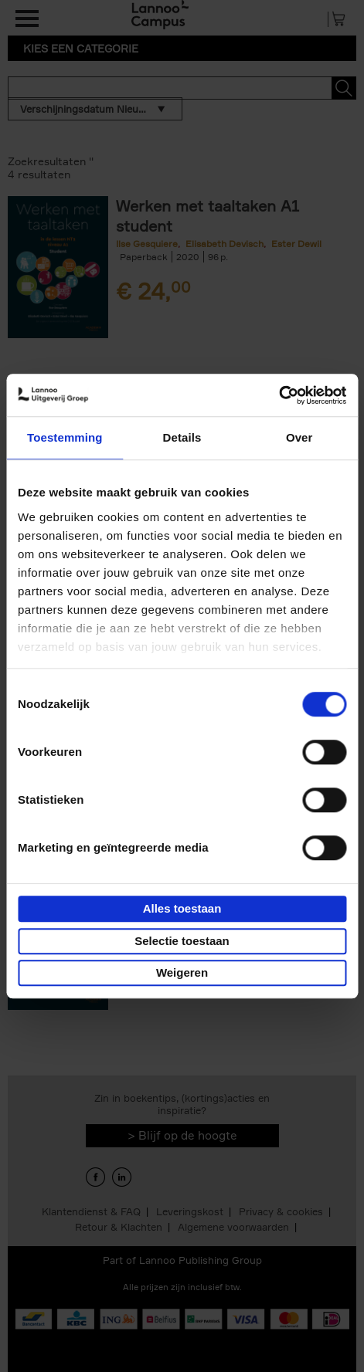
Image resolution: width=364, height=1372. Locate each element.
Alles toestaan (182, 908)
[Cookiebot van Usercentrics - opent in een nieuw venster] (278, 395)
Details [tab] (182, 437)
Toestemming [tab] (65, 437)
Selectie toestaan (182, 940)
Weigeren (182, 972)
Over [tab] (299, 437)
